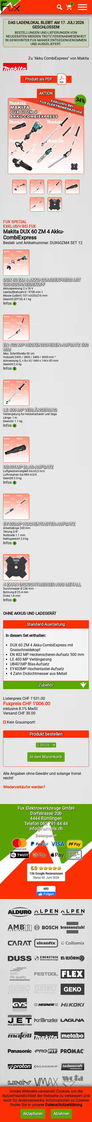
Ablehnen (61, 1114)
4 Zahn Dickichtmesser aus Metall (42, 584)
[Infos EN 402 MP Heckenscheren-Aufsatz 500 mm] (16, 339)
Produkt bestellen (46, 734)
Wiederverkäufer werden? (24, 787)
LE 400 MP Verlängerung (30, 409)
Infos (9, 303)
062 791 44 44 (54, 823)
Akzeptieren (33, 1114)
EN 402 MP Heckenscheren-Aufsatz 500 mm (45, 347)
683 (46, 888)
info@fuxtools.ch (46, 828)
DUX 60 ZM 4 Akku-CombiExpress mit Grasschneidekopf (42, 282)
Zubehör (46, 685)
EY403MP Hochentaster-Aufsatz (39, 523)
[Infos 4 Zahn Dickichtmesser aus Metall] (16, 579)
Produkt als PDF (46, 79)
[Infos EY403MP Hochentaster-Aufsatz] (16, 518)
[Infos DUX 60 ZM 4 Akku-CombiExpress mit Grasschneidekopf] (16, 274)
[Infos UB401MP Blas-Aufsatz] (16, 461)
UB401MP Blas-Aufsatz (28, 466)
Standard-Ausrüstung (46, 624)
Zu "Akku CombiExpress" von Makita (58, 58)
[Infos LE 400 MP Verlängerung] (16, 404)
